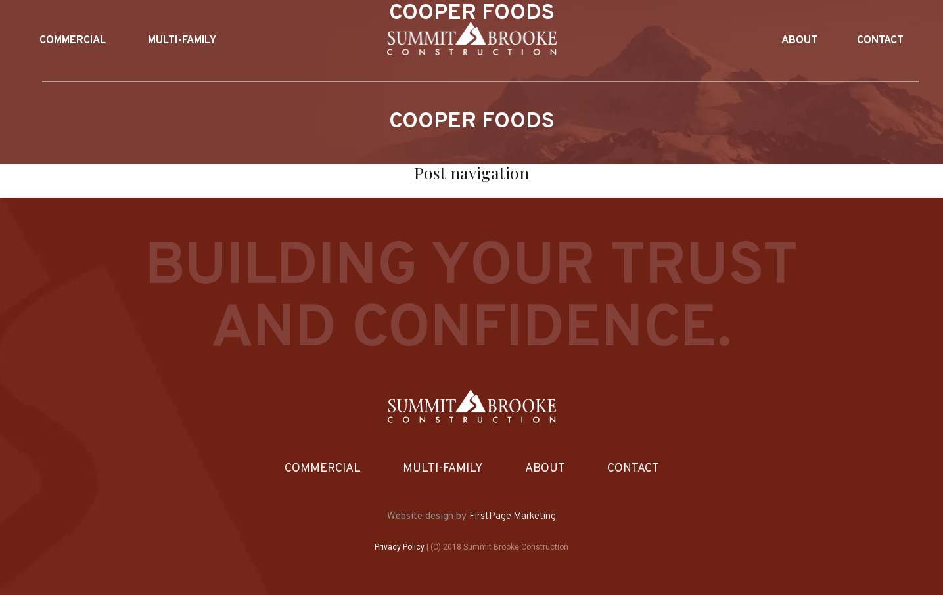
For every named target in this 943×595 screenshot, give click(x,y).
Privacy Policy (400, 547)
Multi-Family (443, 468)
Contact (633, 468)
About (545, 468)
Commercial (323, 468)
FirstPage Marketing (512, 516)
